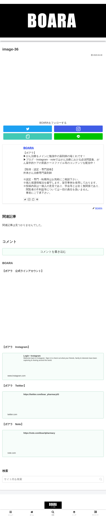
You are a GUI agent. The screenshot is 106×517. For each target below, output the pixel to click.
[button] (100, 480)
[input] (53, 480)
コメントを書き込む (53, 252)
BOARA (28, 147)
